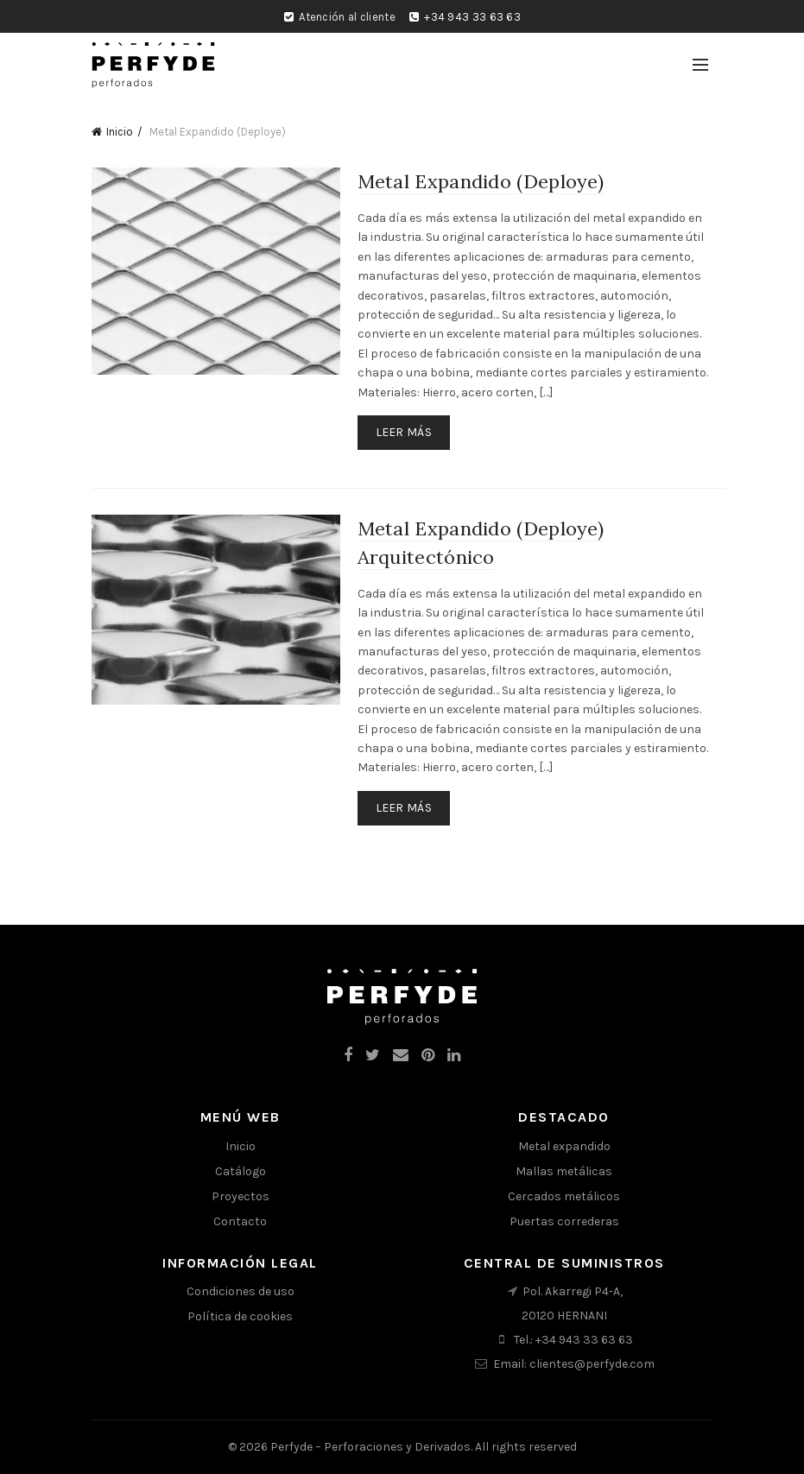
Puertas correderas (564, 1221)
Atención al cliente (347, 16)
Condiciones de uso (240, 1291)
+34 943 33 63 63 (472, 16)
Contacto (240, 1221)
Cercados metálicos (564, 1196)
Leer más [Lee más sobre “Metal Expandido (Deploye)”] (404, 432)
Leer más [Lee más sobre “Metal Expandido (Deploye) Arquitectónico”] (404, 807)
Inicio (119, 131)
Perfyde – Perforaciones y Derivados (370, 1446)
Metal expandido (564, 1146)
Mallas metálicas (564, 1171)
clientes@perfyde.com (592, 1364)
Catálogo (240, 1171)
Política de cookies (240, 1316)
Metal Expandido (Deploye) (481, 181)
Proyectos (240, 1196)
